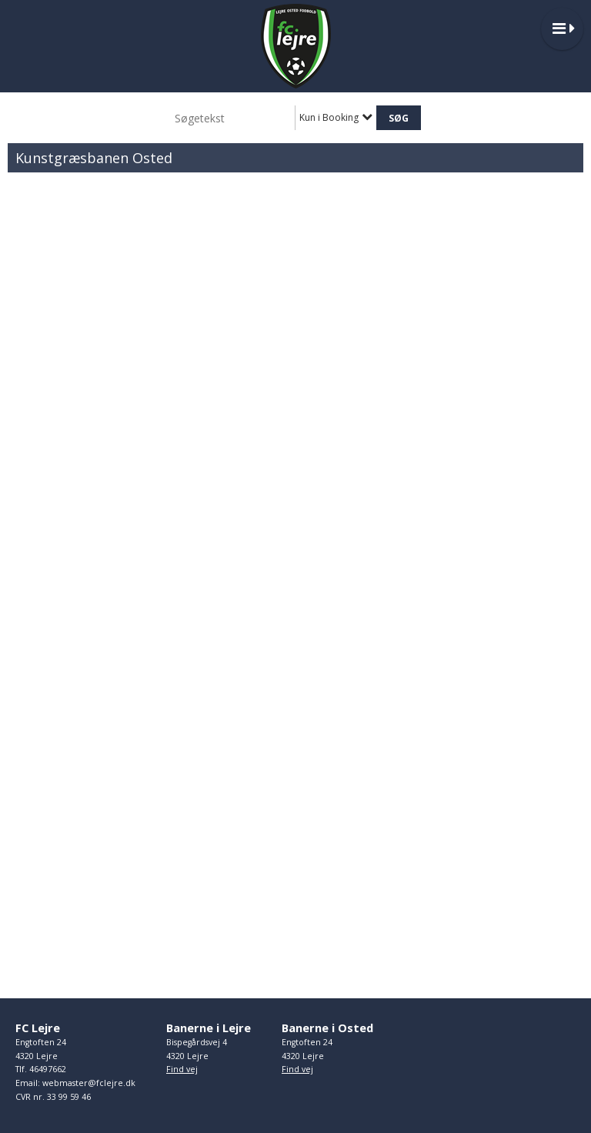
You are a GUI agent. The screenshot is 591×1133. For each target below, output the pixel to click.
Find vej (182, 1069)
